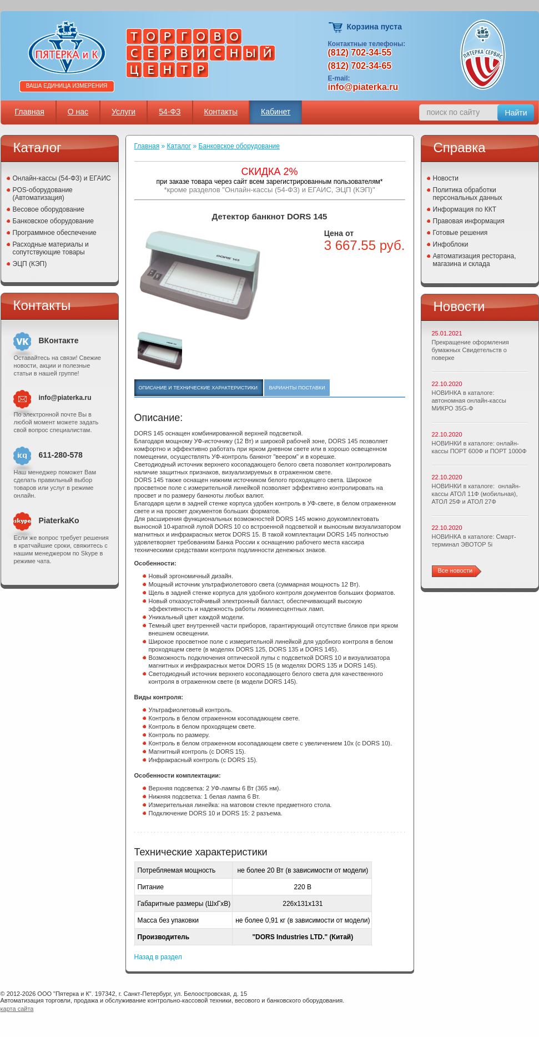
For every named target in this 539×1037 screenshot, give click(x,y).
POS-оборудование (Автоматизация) (43, 194)
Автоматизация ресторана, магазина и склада (474, 260)
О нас (78, 111)
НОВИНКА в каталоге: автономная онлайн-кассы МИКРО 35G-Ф (469, 400)
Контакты (221, 111)
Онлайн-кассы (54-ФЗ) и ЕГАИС (62, 178)
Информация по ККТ (465, 209)
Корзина (336, 27)
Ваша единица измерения (67, 86)
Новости (446, 178)
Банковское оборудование (53, 221)
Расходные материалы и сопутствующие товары (51, 248)
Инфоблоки (451, 244)
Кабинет (275, 111)
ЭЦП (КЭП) (30, 264)
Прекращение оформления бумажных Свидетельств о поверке (470, 350)
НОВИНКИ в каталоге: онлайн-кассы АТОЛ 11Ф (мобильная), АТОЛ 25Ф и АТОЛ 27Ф (476, 494)
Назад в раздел (158, 957)
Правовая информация (469, 221)
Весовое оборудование (48, 209)
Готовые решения (460, 233)
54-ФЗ (169, 111)
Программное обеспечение (55, 233)
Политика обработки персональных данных (467, 194)
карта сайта (17, 1008)
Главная (29, 111)
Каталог (179, 146)
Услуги (123, 111)
